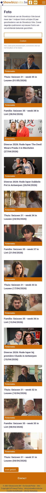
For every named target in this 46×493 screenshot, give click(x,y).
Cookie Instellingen (14, 491)
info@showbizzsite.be (33, 488)
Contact (22, 478)
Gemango (34, 491)
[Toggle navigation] (43, 2)
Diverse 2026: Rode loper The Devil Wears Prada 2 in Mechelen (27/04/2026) (23, 148)
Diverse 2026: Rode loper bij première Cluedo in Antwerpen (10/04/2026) (20, 356)
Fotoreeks (10, 71)
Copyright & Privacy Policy (12, 488)
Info (38, 486)
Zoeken (23, 41)
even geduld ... (11, 469)
